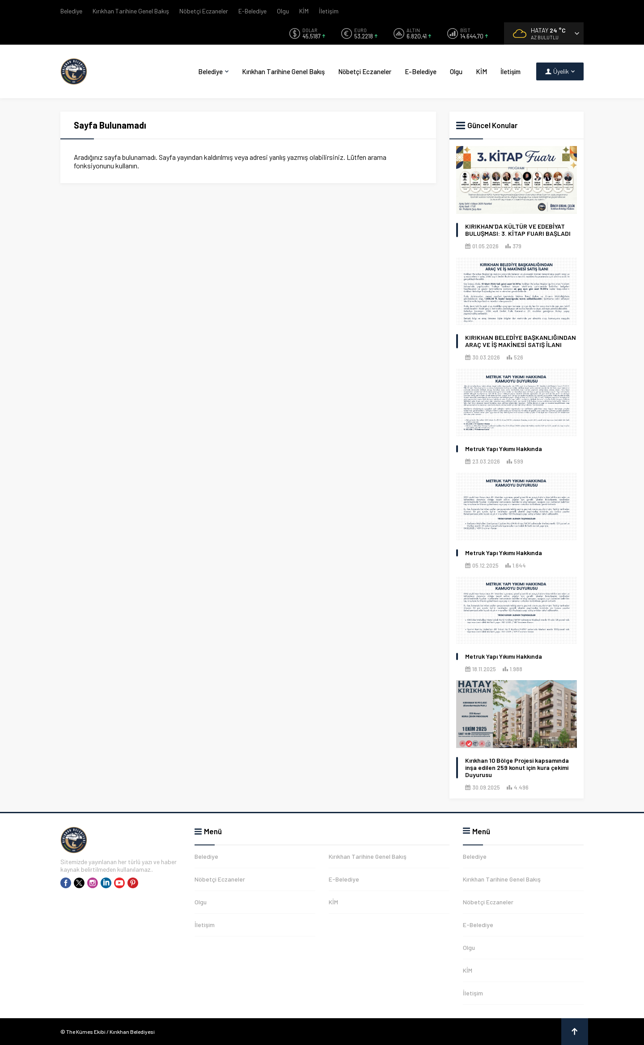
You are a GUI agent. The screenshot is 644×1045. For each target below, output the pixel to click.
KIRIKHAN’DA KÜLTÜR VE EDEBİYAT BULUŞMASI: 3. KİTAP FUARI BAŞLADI (518, 230)
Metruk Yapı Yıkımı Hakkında (503, 448)
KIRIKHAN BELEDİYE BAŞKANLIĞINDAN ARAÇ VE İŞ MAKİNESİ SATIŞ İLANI (520, 341)
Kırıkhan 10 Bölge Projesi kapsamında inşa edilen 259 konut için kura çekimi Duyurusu (517, 767)
